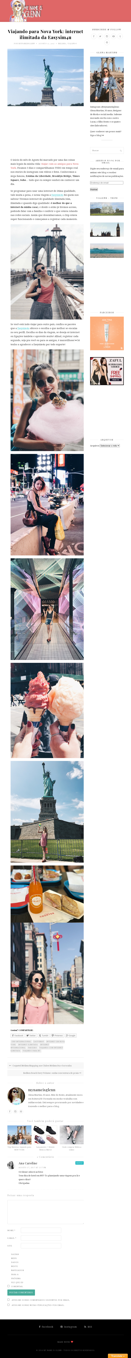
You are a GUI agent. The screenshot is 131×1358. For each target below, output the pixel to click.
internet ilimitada (28, 1045)
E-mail (11, 1238)
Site (9, 1246)
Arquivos (94, 446)
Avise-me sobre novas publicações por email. (38, 1305)
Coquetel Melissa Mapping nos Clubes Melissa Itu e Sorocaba (40, 1065)
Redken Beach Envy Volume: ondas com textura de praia (52, 1073)
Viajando (72, 43)
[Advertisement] (45, 134)
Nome (11, 1230)
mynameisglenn (27, 43)
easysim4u (39, 1042)
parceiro (32, 1048)
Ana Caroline (28, 1163)
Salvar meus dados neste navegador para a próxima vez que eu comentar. (17, 1270)
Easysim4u (57, 195)
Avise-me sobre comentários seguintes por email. (41, 1300)
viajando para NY (31, 1051)
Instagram (69, 1326)
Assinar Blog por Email (108, 161)
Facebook (46, 1326)
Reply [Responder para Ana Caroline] (79, 1163)
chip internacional (21, 1042)
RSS (88, 1326)
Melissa (62, 43)
